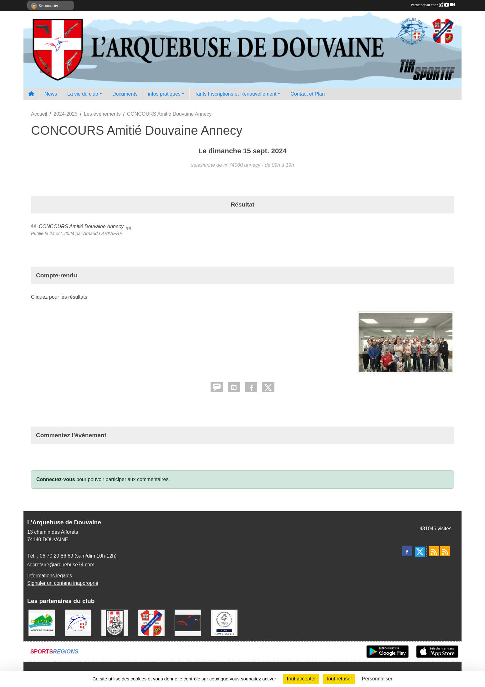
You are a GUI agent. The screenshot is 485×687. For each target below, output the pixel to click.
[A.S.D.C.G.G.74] (114, 622)
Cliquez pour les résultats (59, 297)
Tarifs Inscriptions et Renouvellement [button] (235, 94)
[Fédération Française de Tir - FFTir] (188, 622)
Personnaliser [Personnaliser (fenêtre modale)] (377, 678)
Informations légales (49, 575)
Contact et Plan (307, 94)
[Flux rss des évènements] (445, 551)
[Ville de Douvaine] (41, 622)
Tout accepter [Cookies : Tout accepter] (301, 678)
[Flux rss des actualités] (434, 551)
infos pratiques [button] (164, 94)
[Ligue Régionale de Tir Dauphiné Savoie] (78, 622)
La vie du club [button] (82, 94)
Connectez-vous (55, 479)
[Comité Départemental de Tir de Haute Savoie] (151, 622)
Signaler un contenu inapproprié (62, 583)
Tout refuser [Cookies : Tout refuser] (339, 678)
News (50, 94)
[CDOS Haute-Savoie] (224, 622)
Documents (125, 94)
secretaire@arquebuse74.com (60, 564)
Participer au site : (433, 5)
